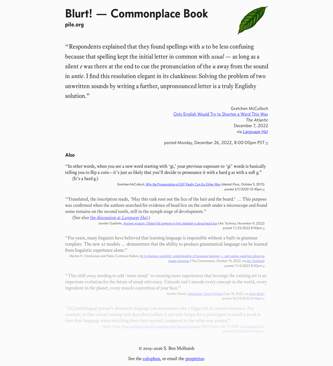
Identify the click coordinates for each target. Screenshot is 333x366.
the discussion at (118, 217)
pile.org (74, 24)
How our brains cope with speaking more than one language (161, 326)
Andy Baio (256, 294)
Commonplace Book (159, 13)
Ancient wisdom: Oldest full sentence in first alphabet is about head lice (170, 223)
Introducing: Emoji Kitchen (205, 294)
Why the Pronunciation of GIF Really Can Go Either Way (183, 184)
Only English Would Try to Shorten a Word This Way (220, 114)
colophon (151, 358)
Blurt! (79, 13)
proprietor (194, 358)
